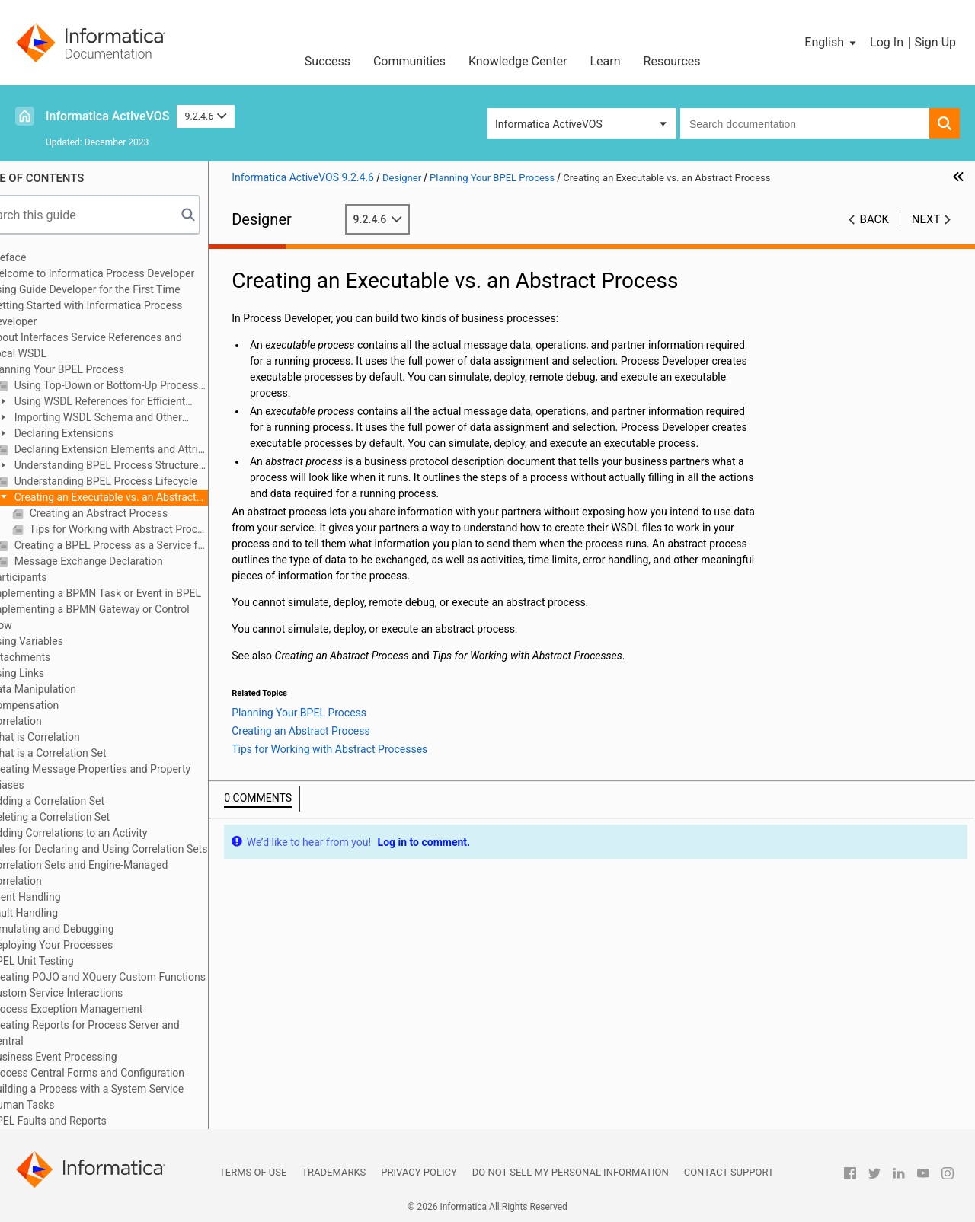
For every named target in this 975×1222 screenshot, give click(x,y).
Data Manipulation (68, 689)
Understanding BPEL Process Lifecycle (140, 481)
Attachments (55, 657)
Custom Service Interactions (91, 993)
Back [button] (874, 219)
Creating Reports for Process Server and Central (120, 1033)
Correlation (51, 721)
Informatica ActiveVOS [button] (549, 124)
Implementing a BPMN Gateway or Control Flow (125, 617)
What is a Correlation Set (83, 753)
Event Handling (60, 897)
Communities (409, 61)
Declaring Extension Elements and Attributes (145, 449)
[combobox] (804, 123)
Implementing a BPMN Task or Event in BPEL (131, 593)
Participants (53, 577)
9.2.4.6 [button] (205, 116)
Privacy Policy (418, 1172)
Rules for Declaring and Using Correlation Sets (134, 849)
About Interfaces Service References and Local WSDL (121, 345)
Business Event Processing (88, 1057)
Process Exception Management (101, 1009)
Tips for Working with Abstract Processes (153, 529)
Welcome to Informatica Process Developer (127, 273)
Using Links (52, 673)
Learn (605, 61)
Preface (43, 257)
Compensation (59, 705)
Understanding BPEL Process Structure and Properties (134, 466)
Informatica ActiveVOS (107, 116)
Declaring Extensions (98, 433)
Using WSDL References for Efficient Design (127, 402)
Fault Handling (59, 913)
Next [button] (926, 219)
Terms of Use (252, 1172)
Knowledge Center (517, 61)
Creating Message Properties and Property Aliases (125, 777)
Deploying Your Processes (87, 945)
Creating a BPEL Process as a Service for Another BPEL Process (145, 545)
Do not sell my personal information (570, 1172)
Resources (672, 61)
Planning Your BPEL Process (92, 369)
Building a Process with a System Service (122, 1089)
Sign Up (935, 42)
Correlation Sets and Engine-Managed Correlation (114, 873)
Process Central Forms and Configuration (122, 1073)
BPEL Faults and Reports (83, 1121)
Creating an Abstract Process (132, 513)
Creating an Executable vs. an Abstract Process (132, 498)
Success (327, 61)
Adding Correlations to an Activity (104, 833)
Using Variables (62, 641)
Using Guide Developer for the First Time (120, 289)
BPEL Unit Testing (67, 961)
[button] (831, 42)
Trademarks (334, 1172)
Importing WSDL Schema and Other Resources (125, 418)
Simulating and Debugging (87, 929)
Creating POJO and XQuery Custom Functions (133, 977)
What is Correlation (70, 737)
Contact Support (729, 1172)
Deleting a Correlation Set (85, 817)
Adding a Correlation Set (82, 801)
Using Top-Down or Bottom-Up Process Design (145, 385)
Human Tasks (57, 1105)
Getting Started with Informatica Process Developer (121, 313)
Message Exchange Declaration (123, 561)
